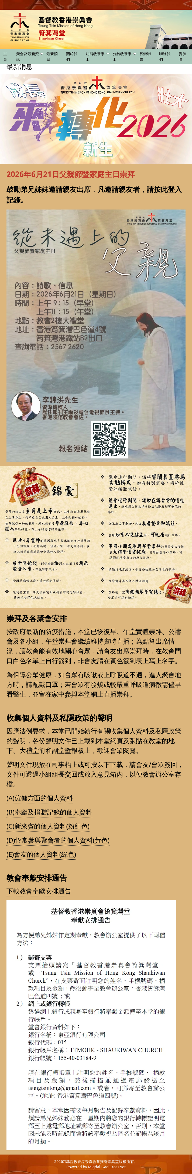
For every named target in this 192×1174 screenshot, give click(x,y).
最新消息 (52, 56)
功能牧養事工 (97, 56)
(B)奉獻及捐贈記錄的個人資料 (49, 811)
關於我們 (71, 56)
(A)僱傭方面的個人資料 (39, 797)
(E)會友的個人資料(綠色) (41, 854)
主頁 (5, 56)
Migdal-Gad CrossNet (107, 1166)
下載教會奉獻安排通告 (38, 890)
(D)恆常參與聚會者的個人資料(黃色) (57, 840)
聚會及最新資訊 (29, 56)
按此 (161, 189)
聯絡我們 (164, 56)
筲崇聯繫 (145, 56)
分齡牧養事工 (124, 56)
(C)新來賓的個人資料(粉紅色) (48, 826)
